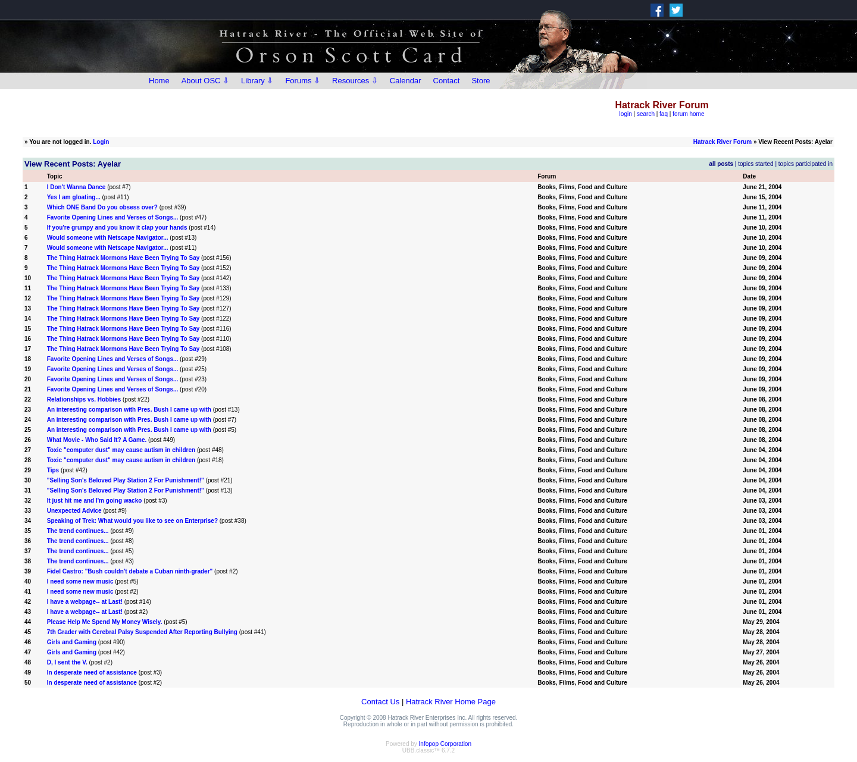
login (626, 114)
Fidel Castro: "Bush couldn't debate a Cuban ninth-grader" (130, 571)
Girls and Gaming (71, 642)
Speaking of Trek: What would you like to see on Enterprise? (132, 521)
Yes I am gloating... (74, 197)
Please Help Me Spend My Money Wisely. (104, 622)
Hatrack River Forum (722, 142)
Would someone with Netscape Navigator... (107, 237)
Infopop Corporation (445, 744)
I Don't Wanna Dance (76, 187)
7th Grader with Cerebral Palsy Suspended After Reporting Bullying (142, 632)
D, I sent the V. (68, 662)
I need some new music (80, 581)
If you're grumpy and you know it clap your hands (117, 227)
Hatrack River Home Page (451, 701)
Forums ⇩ (302, 80)
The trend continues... (78, 531)
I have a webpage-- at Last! (85, 601)
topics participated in (805, 164)
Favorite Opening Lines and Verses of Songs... (113, 217)
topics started (755, 164)
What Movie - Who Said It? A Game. (97, 440)
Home (159, 80)
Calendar (405, 80)
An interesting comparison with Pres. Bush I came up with (129, 409)
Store (480, 80)
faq (663, 114)
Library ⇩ (257, 80)
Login (101, 142)
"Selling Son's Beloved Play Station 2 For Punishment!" (125, 480)
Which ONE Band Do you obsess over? (102, 207)
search (646, 114)
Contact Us (380, 701)
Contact (446, 80)
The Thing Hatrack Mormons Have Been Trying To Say (123, 258)
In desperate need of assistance (92, 672)
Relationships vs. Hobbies (84, 399)
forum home (688, 114)
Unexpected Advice (74, 510)
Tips (53, 470)
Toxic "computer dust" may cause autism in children (121, 450)
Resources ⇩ (355, 80)
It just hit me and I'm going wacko (94, 500)
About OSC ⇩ (205, 80)
